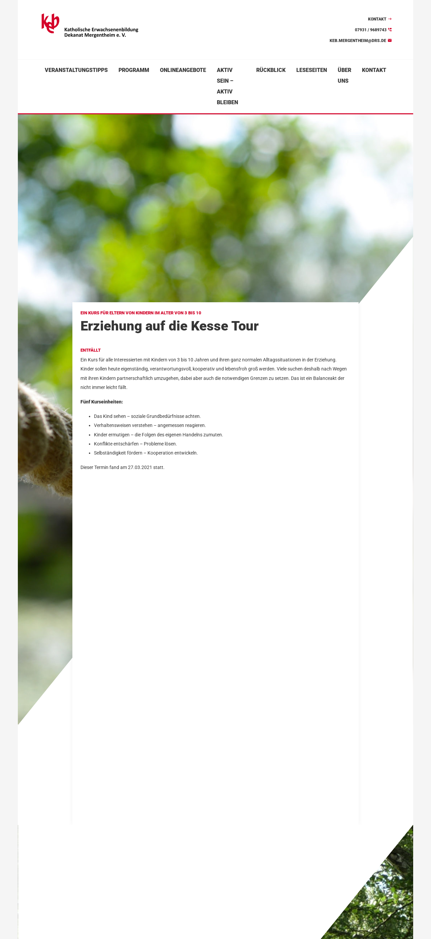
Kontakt (377, 19)
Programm (134, 70)
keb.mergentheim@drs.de (358, 40)
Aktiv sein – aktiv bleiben (227, 86)
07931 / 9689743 (371, 30)
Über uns (344, 75)
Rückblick (271, 70)
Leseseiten (311, 70)
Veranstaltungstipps (76, 70)
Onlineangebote (183, 70)
